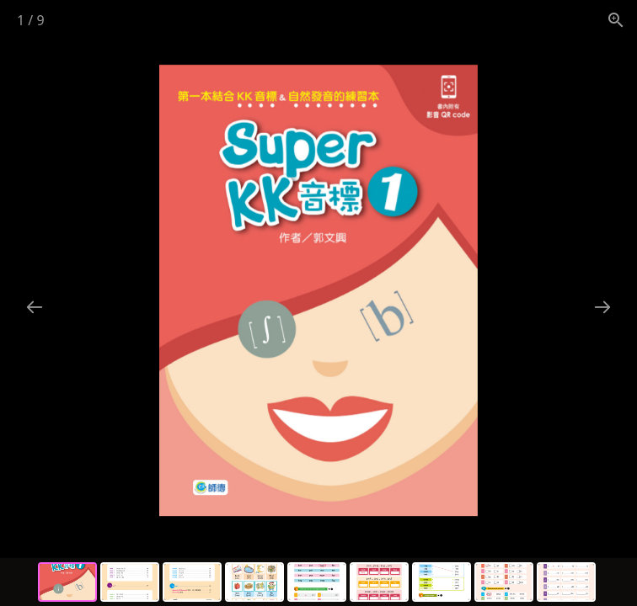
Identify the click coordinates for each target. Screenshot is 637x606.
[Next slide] (602, 306)
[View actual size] (616, 20)
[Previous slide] (34, 306)
